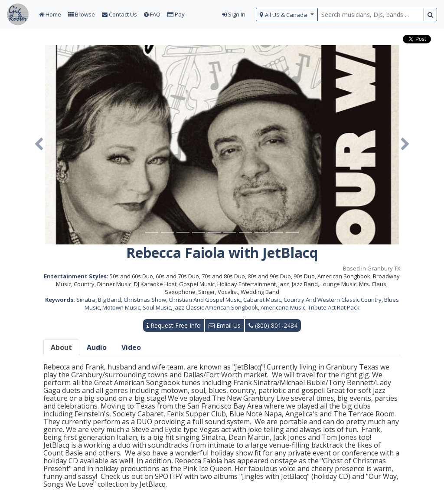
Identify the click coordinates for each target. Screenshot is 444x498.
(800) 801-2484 (272, 325)
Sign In (233, 14)
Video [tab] (131, 347)
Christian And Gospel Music (205, 299)
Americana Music (283, 307)
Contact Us (119, 14)
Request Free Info (174, 325)
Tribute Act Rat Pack (333, 307)
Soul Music (157, 307)
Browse (81, 14)
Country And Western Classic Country (333, 299)
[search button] (430, 14)
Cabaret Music (262, 299)
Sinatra (85, 299)
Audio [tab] (97, 347)
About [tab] (61, 347)
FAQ (152, 14)
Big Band (109, 299)
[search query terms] (370, 14)
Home (50, 14)
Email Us (225, 325)
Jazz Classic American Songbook (215, 307)
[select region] (287, 14)
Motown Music (121, 307)
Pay (176, 14)
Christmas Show (145, 299)
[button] (39, 144)
